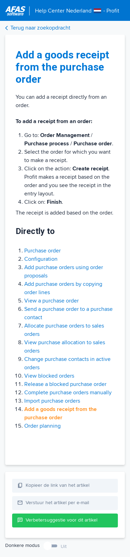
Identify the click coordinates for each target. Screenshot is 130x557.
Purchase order (42, 250)
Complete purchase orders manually (68, 392)
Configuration (41, 259)
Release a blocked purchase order (65, 384)
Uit (64, 546)
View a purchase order (51, 300)
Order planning (42, 425)
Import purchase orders (52, 400)
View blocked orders (49, 375)
